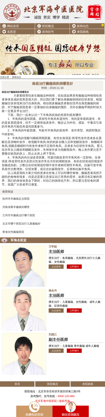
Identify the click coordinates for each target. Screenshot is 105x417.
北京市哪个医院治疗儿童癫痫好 (21, 223)
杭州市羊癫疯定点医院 (16, 198)
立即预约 (74, 266)
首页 (17, 383)
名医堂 (11, 31)
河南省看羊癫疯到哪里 (16, 206)
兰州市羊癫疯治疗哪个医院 (18, 215)
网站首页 (13, 26)
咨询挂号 (48, 31)
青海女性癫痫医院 (13, 231)
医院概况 (48, 26)
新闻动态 (83, 26)
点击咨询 (56, 266)
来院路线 (83, 31)
